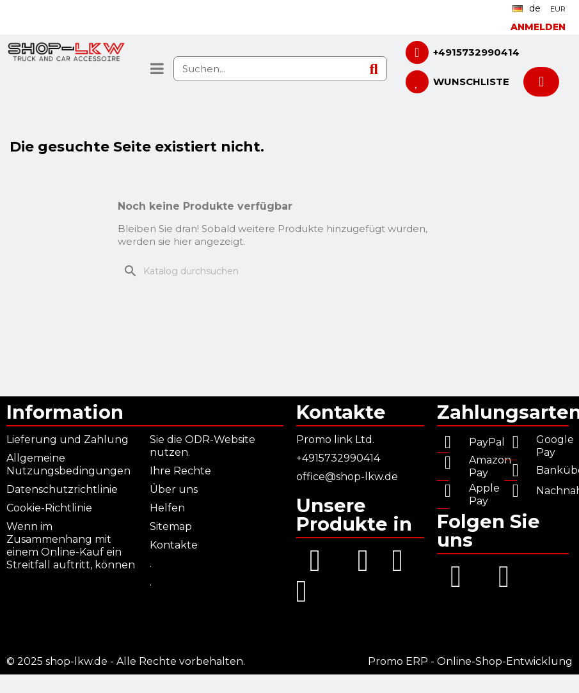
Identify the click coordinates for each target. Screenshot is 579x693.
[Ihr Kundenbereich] (538, 27)
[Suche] (290, 271)
